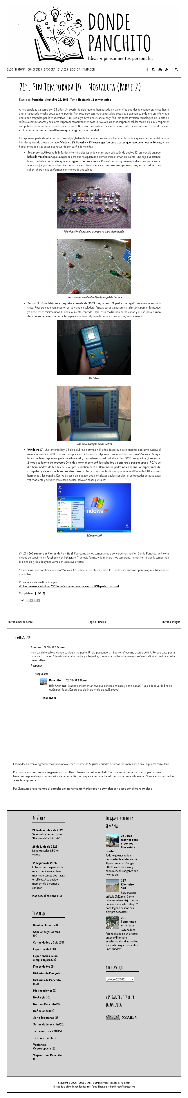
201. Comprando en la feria (128, 921)
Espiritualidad (42, 949)
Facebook (52, 557)
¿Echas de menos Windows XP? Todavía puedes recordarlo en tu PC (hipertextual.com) (69, 586)
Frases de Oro (41, 966)
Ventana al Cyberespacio (42, 1046)
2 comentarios (101, 99)
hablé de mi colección (39, 157)
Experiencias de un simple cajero (45, 958)
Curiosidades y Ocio (45, 942)
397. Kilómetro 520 (127, 884)
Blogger (126, 1082)
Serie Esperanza (43, 1017)
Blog (10, 69)
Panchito (55, 680)
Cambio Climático (44, 925)
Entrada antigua (171, 622)
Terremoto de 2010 (45, 1031)
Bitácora (49, 69)
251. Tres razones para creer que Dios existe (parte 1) (122, 843)
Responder (37, 665)
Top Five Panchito (44, 1038)
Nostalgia (84, 99)
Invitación (88, 69)
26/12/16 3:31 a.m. (76, 680)
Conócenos (35, 69)
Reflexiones (41, 1011)
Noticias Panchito (44, 1004)
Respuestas (41, 674)
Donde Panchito (93, 1082)
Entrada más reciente (20, 622)
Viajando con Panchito (47, 1055)
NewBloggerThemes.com (122, 1086)
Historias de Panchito (47, 980)
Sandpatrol (84, 1086)
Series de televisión (46, 1024)
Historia (20, 69)
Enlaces (62, 69)
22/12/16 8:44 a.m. (54, 647)
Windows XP (35, 449)
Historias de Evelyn (45, 973)
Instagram (70, 557)
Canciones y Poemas (46, 932)
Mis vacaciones (43, 990)
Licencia (75, 69)
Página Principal (97, 622)
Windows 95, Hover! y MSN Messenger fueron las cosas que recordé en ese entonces (110, 142)
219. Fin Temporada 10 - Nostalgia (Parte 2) (80, 86)
